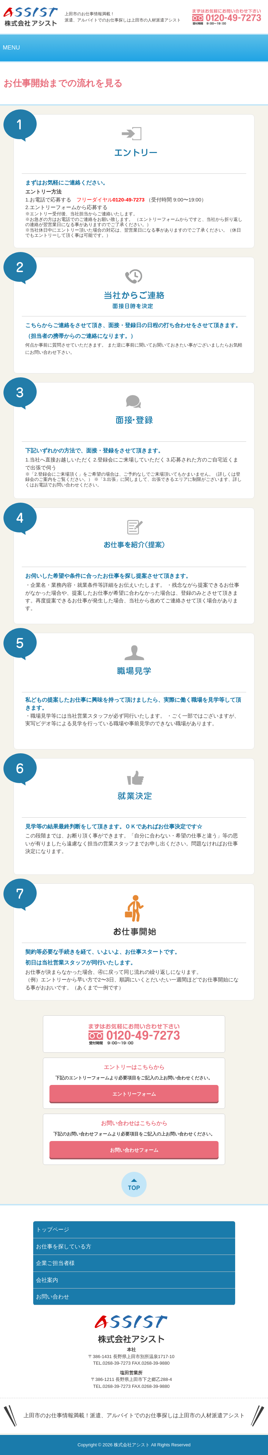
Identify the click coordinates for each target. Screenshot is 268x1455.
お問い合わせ (52, 1297)
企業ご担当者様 (55, 1263)
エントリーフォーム (53, 207)
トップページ (52, 1229)
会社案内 (47, 1280)
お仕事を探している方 (63, 1246)
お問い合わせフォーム (134, 1150)
